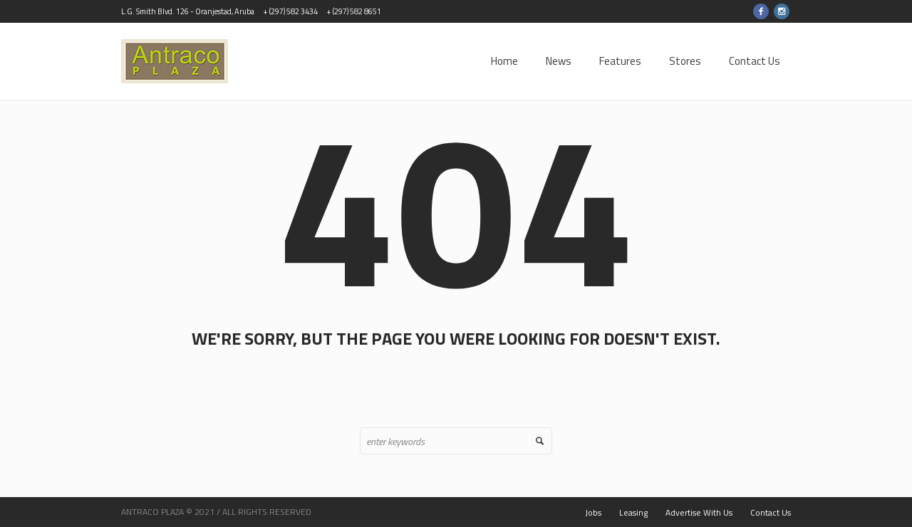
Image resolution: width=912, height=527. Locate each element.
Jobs (593, 512)
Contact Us (770, 512)
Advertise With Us (698, 512)
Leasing (633, 512)
